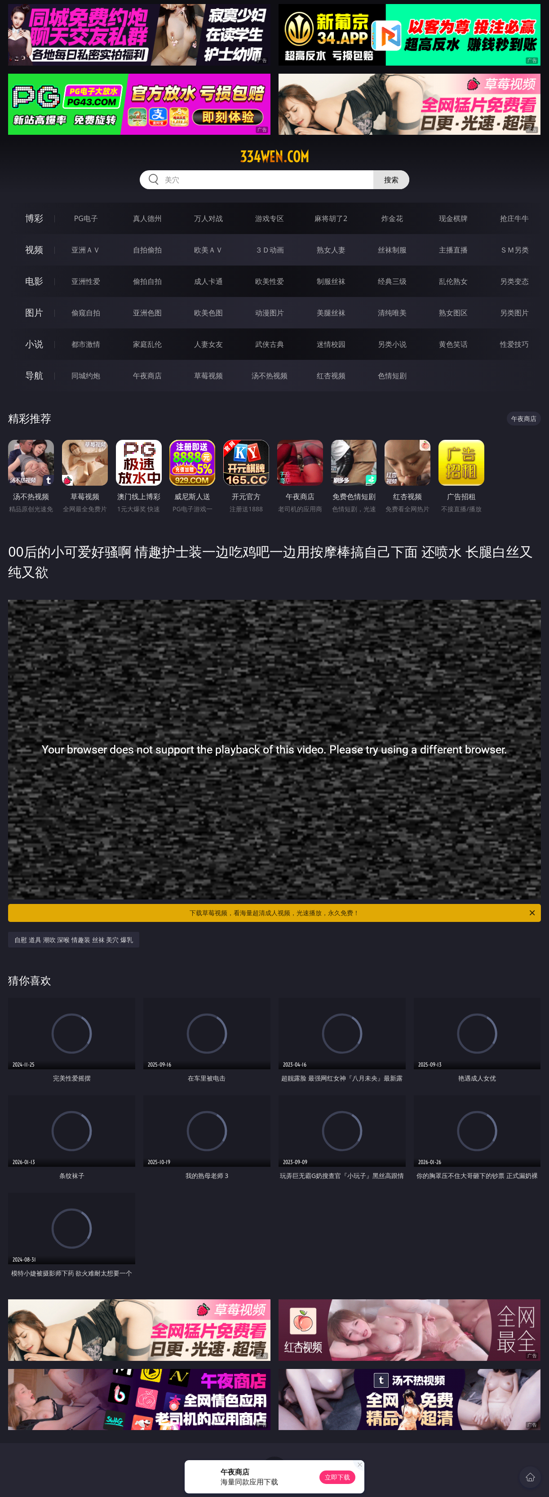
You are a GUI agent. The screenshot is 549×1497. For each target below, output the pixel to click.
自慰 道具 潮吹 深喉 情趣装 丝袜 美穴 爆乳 (73, 939)
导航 (34, 375)
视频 (34, 250)
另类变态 (514, 281)
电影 (34, 281)
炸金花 (392, 218)
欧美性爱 (269, 281)
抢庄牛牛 (514, 218)
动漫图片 (269, 313)
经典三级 (392, 281)
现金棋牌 (453, 218)
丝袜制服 (392, 250)
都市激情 (85, 344)
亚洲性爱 (85, 281)
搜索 (391, 180)
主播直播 (453, 250)
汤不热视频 (270, 376)
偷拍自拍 (147, 281)
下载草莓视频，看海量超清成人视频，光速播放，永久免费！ (363, 913)
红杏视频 (331, 376)
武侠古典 (269, 344)
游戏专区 (269, 218)
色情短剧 (392, 376)
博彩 (34, 218)
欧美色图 (208, 313)
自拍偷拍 (147, 250)
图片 (34, 312)
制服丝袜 (331, 281)
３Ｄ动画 (269, 250)
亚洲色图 (147, 313)
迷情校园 (331, 344)
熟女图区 (453, 313)
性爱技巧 (514, 344)
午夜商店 (147, 376)
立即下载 (337, 1477)
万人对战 (208, 218)
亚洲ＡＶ (85, 250)
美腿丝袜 (331, 313)
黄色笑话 (453, 344)
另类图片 (514, 313)
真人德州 (147, 218)
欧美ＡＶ (208, 250)
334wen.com (274, 157)
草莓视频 (208, 376)
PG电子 (86, 218)
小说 (34, 344)
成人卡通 (208, 281)
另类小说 (392, 344)
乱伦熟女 (453, 281)
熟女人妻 (331, 250)
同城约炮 (85, 376)
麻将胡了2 (330, 218)
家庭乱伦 (147, 344)
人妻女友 (208, 344)
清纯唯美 (392, 313)
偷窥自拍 (85, 313)
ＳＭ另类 (514, 250)
